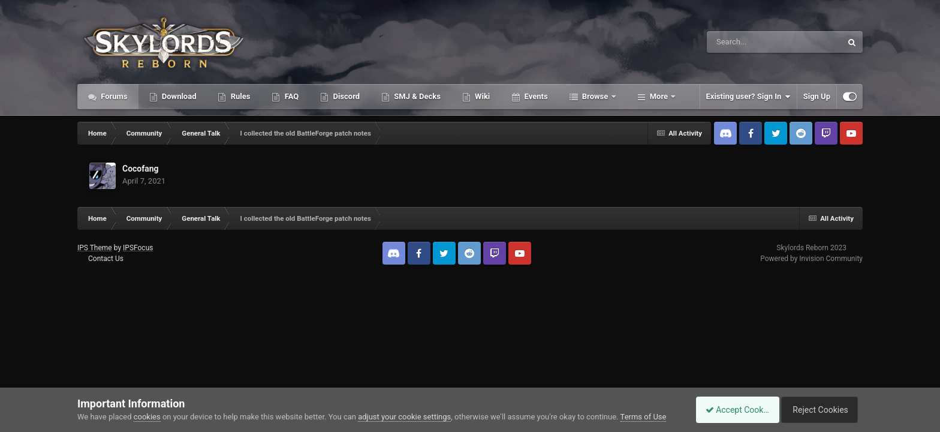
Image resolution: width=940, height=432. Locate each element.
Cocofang (140, 168)
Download (178, 96)
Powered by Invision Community (811, 258)
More (659, 96)
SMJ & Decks (416, 96)
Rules (239, 96)
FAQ (290, 96)
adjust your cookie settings (404, 416)
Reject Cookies (821, 410)
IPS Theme (94, 248)
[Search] (744, 42)
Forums (113, 96)
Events (534, 96)
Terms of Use (643, 416)
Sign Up (816, 96)
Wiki (481, 96)
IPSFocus (138, 248)
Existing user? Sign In (748, 96)
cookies (147, 416)
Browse (595, 96)
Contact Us (105, 258)
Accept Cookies (731, 410)
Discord (345, 96)
